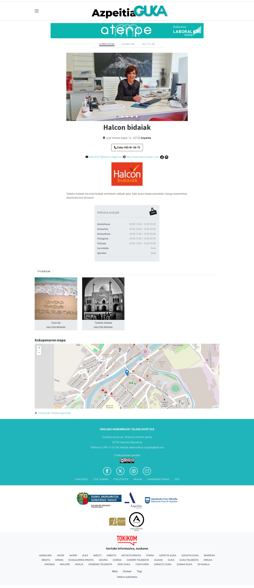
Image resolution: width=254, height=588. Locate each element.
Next (190, 87)
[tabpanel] (127, 87)
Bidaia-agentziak (61, 413)
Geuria (103, 560)
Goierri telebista (138, 560)
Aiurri (73, 555)
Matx (115, 571)
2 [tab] (122, 116)
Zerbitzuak (44, 413)
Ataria (150, 555)
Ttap (139, 571)
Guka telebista (188, 560)
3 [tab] (127, 116)
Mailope (65, 564)
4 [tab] (131, 116)
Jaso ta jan (148, 44)
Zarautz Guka (163, 564)
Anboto (111, 555)
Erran (59, 560)
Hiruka (208, 560)
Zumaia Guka (184, 564)
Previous (63, 87)
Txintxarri (142, 564)
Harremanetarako (158, 479)
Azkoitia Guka (190, 555)
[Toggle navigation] (36, 11)
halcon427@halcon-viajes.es (105, 156)
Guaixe (158, 560)
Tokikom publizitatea (127, 577)
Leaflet (216, 407)
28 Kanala (203, 564)
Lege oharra (100, 479)
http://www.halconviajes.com (143, 156)
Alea (85, 555)
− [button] (39, 353)
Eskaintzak (128, 44)
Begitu (46, 560)
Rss (177, 479)
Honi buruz (81, 479)
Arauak (137, 479)
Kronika (50, 564)
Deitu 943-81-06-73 (127, 147)
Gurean (127, 571)
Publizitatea (121, 479)
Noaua (79, 564)
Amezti (97, 555)
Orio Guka (123, 564)
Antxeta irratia (131, 555)
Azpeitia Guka (167, 555)
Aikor (60, 555)
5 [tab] (136, 116)
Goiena (117, 560)
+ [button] (39, 348)
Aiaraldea (45, 555)
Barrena (209, 555)
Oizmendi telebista (100, 564)
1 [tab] (117, 116)
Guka (171, 560)
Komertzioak (107, 44)
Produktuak (43, 271)
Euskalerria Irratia (81, 560)
